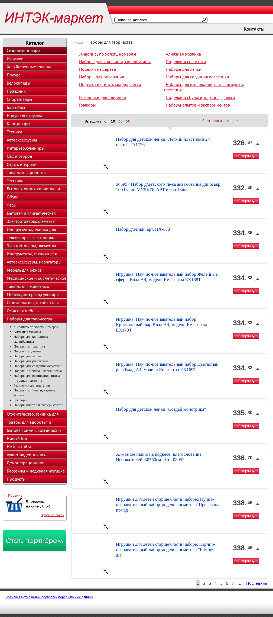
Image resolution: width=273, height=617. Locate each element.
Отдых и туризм (22, 164)
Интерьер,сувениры (25, 148)
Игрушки (15, 58)
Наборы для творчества (29, 319)
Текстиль (15, 180)
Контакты (254, 29)
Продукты (16, 479)
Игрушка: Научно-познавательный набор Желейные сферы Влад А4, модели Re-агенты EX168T (167, 277)
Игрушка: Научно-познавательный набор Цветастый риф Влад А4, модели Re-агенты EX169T (167, 367)
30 (120, 121)
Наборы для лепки (27, 356)
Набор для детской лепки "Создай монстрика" (161, 409)
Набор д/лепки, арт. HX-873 (143, 229)
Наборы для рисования (31, 361)
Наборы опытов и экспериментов (38, 405)
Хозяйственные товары (29, 66)
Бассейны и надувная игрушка (36, 471)
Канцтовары (18, 123)
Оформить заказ (52, 515)
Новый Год (17, 438)
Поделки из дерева (27, 351)
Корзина (15, 495)
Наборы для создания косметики (38, 366)
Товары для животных (28, 286)
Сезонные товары (23, 50)
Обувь (12, 197)
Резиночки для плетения (32, 385)
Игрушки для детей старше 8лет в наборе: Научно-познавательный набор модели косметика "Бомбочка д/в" (167, 550)
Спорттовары (19, 99)
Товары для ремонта (26, 172)
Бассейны (16, 107)
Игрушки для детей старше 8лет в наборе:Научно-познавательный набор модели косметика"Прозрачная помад (169, 505)
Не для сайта (19, 446)
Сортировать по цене (220, 120)
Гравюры (20, 400)
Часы (12, 205)
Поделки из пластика (29, 346)
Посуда (14, 75)
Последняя (256, 583)
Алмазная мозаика (27, 332)
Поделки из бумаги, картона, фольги (200, 97)
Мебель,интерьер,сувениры (33, 294)
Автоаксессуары (22, 140)
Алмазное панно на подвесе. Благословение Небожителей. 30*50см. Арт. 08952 (159, 457)
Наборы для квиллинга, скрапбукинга (115, 61)
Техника (14, 131)
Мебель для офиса (24, 270)
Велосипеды (18, 83)
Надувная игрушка (24, 115)
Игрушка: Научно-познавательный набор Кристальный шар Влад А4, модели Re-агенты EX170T (161, 325)
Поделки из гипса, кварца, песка (38, 371)
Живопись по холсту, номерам (36, 327)
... (240, 583)
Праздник (16, 91)
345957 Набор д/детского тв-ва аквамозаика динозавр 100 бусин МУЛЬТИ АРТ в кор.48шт (168, 187)
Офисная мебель (22, 310)
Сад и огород (19, 156)
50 (128, 121)
